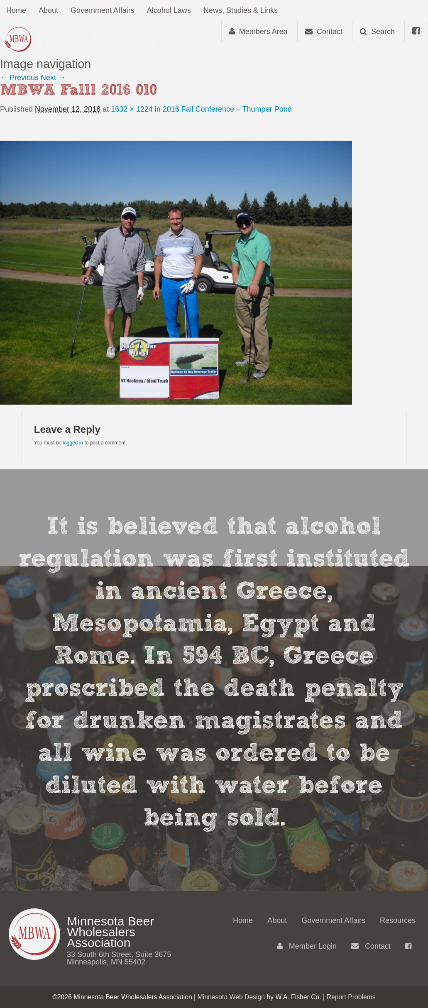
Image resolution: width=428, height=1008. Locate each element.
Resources (398, 920)
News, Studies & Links (240, 10)
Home (16, 10)
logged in (73, 443)
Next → (53, 77)
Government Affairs (103, 10)
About (48, 10)
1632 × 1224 (132, 109)
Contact (371, 946)
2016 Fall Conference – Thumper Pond (227, 109)
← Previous (19, 77)
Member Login (307, 946)
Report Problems (351, 997)
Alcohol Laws (169, 10)
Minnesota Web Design (231, 997)
